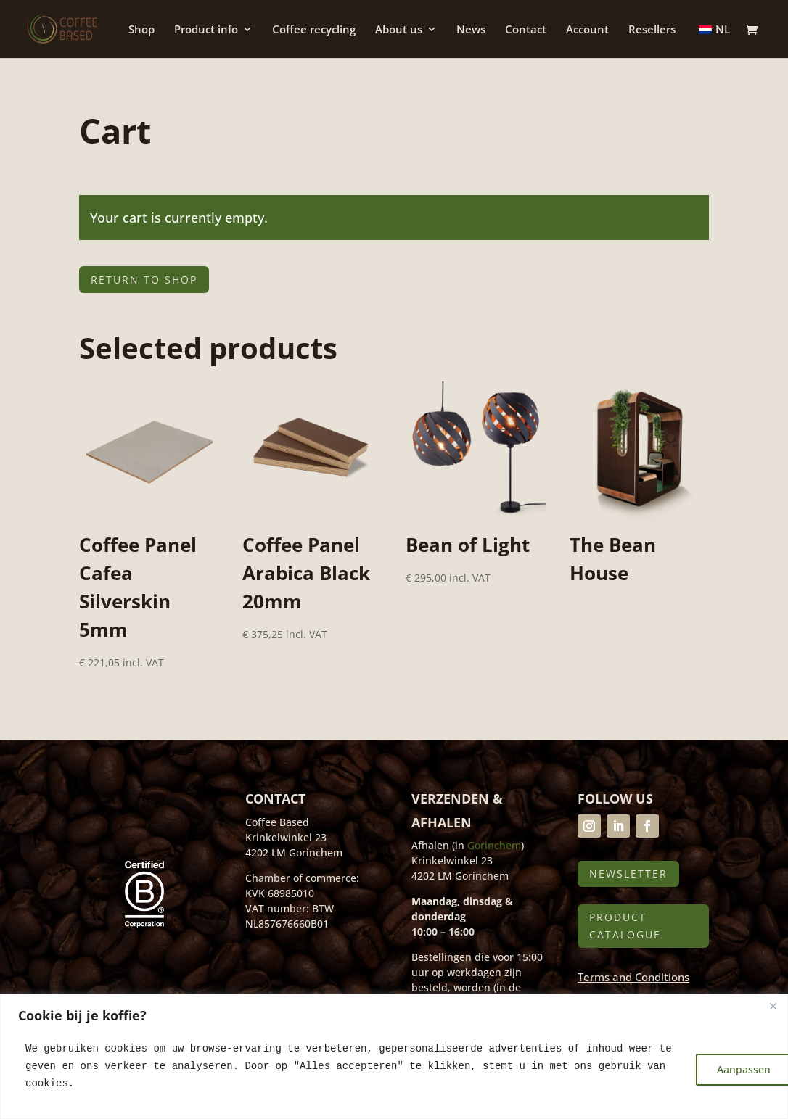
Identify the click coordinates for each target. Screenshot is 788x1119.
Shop (141, 30)
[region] (394, 1056)
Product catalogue (625, 925)
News (470, 30)
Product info (206, 30)
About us (398, 30)
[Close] (772, 1006)
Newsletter (628, 873)
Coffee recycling (314, 30)
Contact (525, 30)
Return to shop (144, 279)
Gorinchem (494, 845)
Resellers (652, 30)
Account (587, 30)
